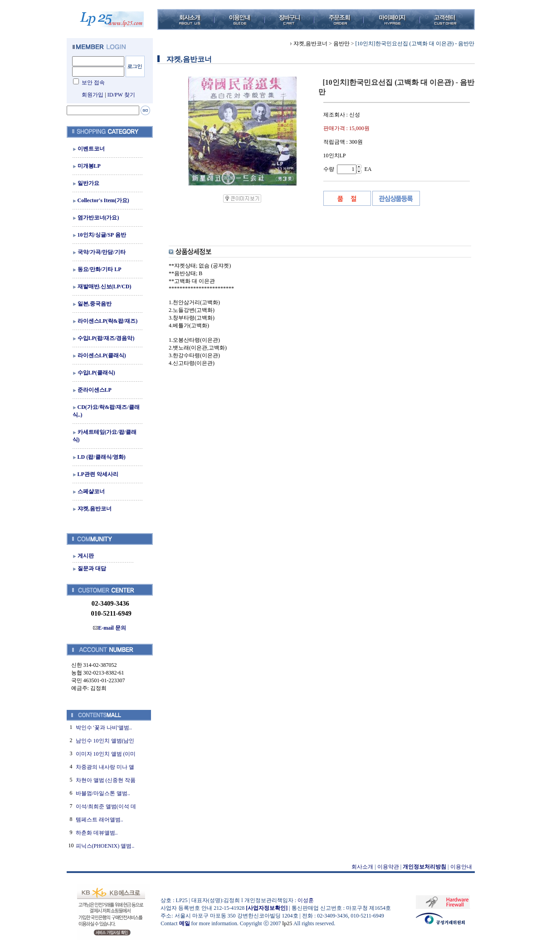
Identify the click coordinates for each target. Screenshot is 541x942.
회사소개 (362, 867)
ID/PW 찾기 (121, 95)
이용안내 (461, 867)
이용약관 (388, 867)
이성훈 (305, 900)
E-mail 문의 (109, 628)
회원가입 (92, 95)
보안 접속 (93, 82)
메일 (184, 923)
